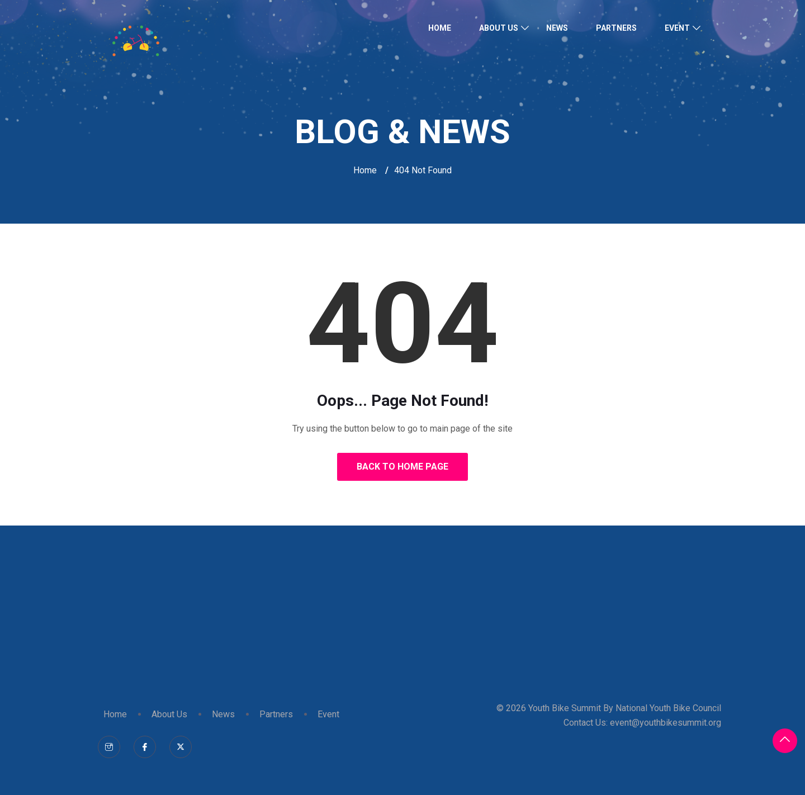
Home (439, 27)
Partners (616, 27)
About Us (498, 27)
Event (677, 27)
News (557, 27)
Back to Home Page (402, 466)
